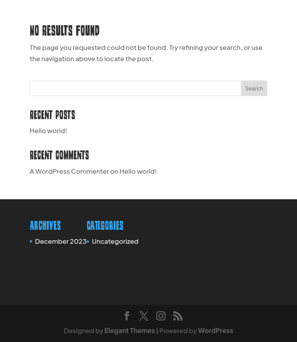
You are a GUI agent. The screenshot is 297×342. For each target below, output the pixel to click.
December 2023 (61, 241)
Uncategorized (115, 241)
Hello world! (48, 130)
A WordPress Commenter (69, 171)
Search (254, 88)
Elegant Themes (129, 330)
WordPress (215, 330)
